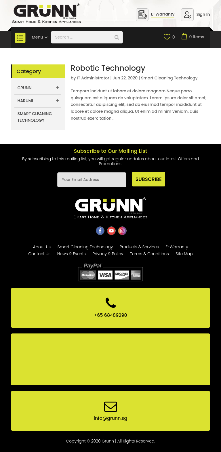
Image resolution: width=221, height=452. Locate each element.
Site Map (184, 254)
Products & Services (139, 247)
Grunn (24, 88)
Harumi (25, 101)
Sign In (203, 14)
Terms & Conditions (149, 254)
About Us (42, 247)
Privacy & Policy (107, 254)
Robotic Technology (108, 68)
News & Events (71, 254)
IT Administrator (93, 78)
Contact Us (39, 254)
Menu (40, 37)
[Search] (117, 37)
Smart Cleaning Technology (169, 78)
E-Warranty (163, 14)
